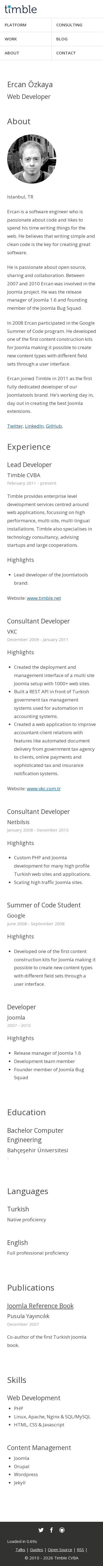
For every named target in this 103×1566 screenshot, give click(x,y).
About (12, 53)
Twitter (15, 426)
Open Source (60, 1549)
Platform (15, 24)
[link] (41, 1530)
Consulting (69, 24)
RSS (80, 1549)
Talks (20, 1549)
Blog (62, 39)
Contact (66, 53)
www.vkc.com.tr (44, 788)
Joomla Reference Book (40, 1305)
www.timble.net (44, 598)
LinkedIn (34, 426)
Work (11, 39)
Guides (36, 1549)
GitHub (54, 426)
